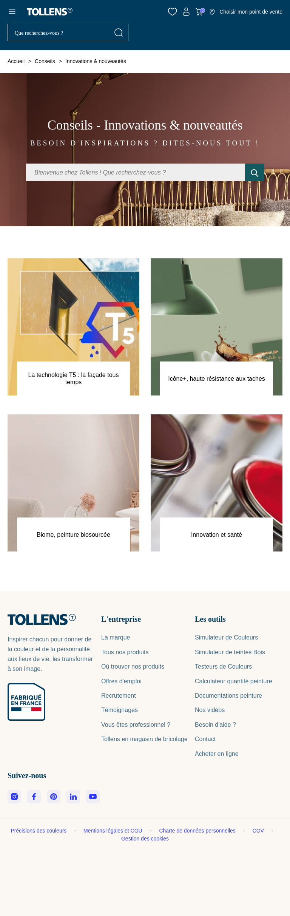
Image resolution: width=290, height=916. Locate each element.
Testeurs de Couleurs (223, 666)
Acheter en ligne (217, 754)
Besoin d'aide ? (215, 724)
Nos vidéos (210, 710)
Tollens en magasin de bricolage (144, 739)
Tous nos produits (124, 652)
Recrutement (118, 695)
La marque (115, 637)
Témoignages (119, 710)
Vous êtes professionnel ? (135, 724)
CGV (259, 831)
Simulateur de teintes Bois (230, 652)
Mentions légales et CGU (113, 831)
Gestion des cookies (145, 839)
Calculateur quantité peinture (233, 681)
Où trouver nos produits (132, 666)
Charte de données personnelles (198, 831)
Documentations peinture (228, 695)
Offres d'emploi (121, 681)
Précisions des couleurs (39, 831)
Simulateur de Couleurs (226, 637)
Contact (205, 739)
